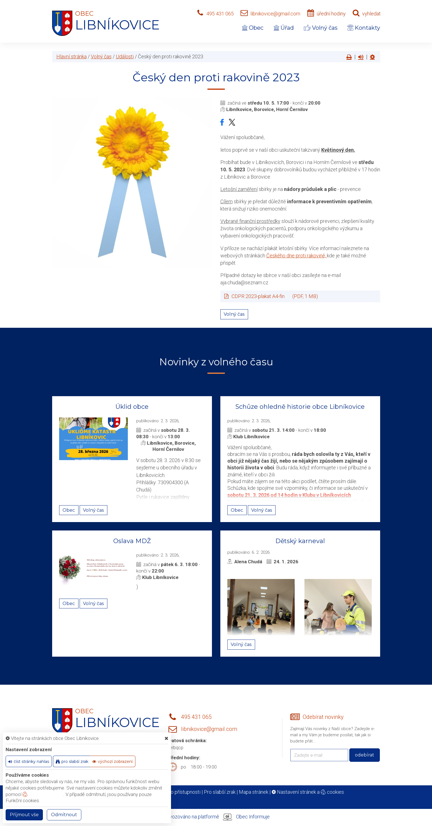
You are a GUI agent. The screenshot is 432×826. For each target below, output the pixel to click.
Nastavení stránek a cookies (308, 792)
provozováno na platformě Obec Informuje (216, 817)
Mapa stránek (253, 792)
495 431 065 (220, 14)
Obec (253, 27)
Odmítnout (64, 814)
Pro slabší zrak (219, 792)
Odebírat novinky (323, 717)
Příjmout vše (24, 814)
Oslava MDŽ (132, 541)
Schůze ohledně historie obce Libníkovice (300, 406)
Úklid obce (132, 406)
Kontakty (364, 27)
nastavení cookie (42, 794)
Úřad (284, 27)
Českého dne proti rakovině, (296, 256)
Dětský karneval (300, 541)
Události (125, 56)
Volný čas (321, 27)
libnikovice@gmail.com (275, 14)
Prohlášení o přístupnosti (173, 792)
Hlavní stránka (71, 56)
